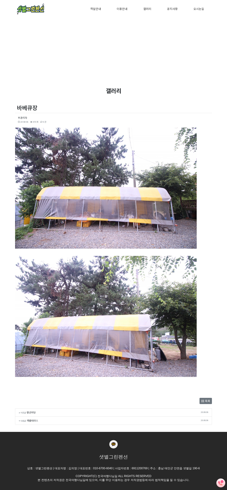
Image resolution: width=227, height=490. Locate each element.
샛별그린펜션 (113, 457)
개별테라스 (32, 420)
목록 (205, 401)
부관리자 (22, 117)
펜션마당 (31, 412)
